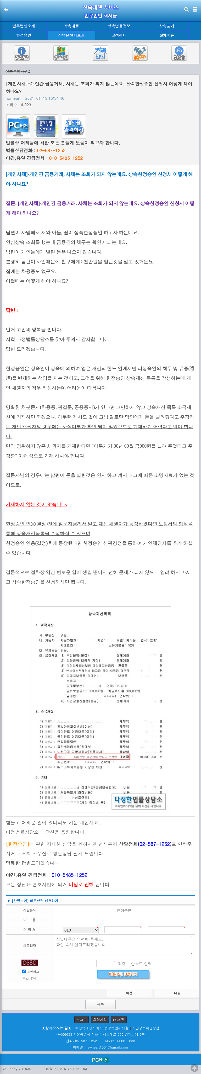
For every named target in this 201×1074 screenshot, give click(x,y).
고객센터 (119, 35)
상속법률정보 (119, 26)
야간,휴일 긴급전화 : (44, 158)
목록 (100, 1004)
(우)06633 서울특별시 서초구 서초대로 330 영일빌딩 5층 (100, 1034)
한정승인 (23, 35)
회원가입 (100, 1019)
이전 (129, 993)
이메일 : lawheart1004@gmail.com (100, 1047)
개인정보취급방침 (145, 1027)
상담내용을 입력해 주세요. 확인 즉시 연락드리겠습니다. (124, 945)
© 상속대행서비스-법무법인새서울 (101, 1027)
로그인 (81, 1019)
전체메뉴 (166, 35)
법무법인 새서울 (100, 15)
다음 (177, 993)
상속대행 (71, 26)
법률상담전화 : (35, 150)
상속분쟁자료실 (71, 35)
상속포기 (166, 26)
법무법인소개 (23, 26)
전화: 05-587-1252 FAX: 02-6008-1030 (100, 1040)
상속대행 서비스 (100, 7)
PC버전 (119, 1019)
